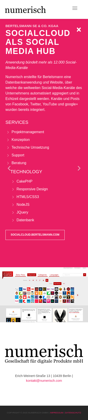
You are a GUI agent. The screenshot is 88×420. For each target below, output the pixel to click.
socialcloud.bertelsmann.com (35, 234)
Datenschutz (73, 412)
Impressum (56, 412)
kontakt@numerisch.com (44, 380)
